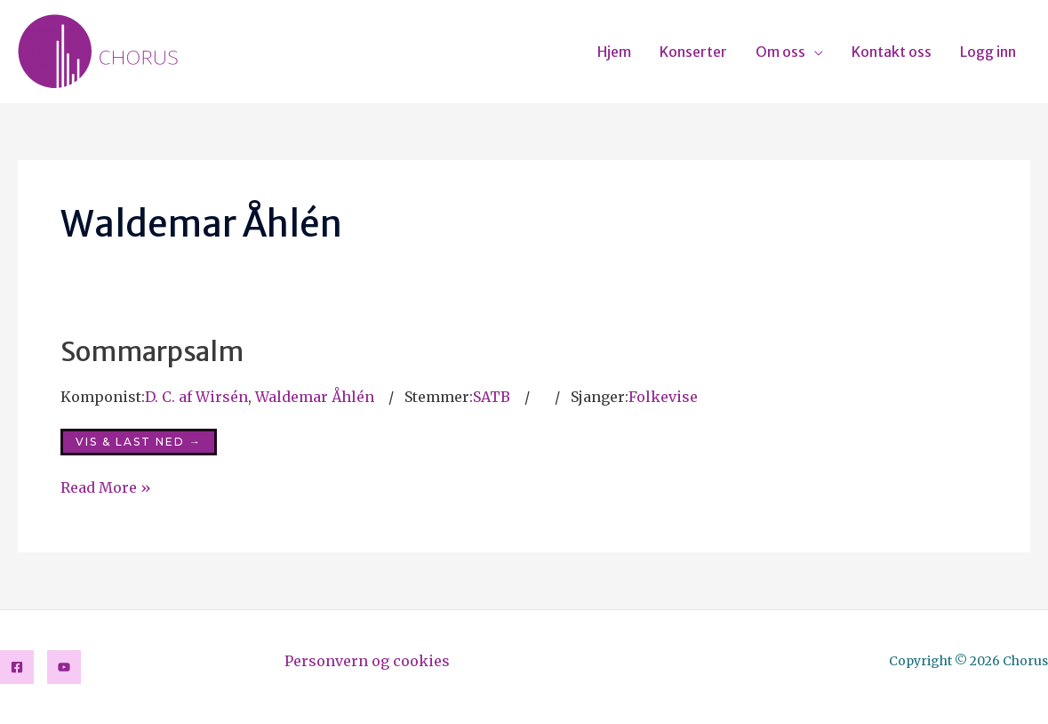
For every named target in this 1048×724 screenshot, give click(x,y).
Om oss (780, 51)
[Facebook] (17, 667)
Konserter (693, 51)
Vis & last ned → (139, 441)
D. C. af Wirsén (196, 397)
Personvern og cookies (367, 661)
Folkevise (663, 397)
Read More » (105, 486)
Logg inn (988, 51)
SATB (491, 397)
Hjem (614, 51)
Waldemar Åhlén (314, 397)
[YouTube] (64, 667)
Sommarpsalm (152, 351)
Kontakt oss (892, 51)
